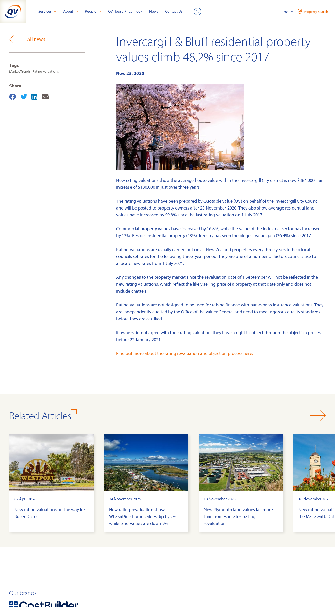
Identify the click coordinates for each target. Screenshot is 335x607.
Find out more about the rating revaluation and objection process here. (184, 353)
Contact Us (173, 11)
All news (27, 39)
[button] (318, 415)
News (153, 11)
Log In (287, 12)
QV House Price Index (125, 11)
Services (47, 11)
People (93, 11)
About (70, 11)
